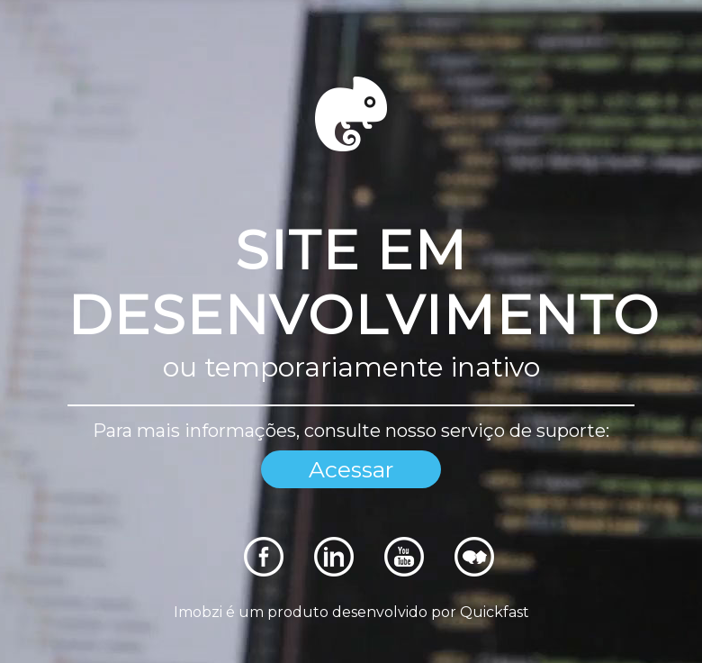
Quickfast (494, 612)
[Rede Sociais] (264, 571)
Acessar (351, 469)
